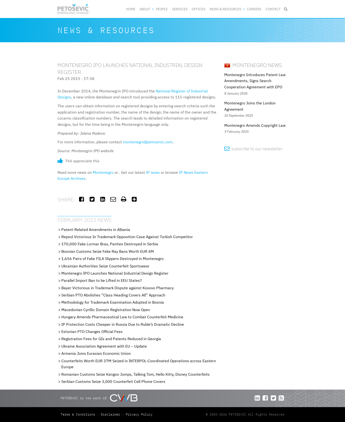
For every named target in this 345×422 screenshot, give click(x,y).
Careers (254, 9)
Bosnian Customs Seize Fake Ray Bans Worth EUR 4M (107, 251)
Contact (273, 9)
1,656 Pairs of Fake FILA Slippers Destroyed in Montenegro (112, 258)
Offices (198, 9)
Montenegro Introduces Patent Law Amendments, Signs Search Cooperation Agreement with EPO (255, 80)
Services (180, 9)
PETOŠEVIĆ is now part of (99, 398)
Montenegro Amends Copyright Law (255, 125)
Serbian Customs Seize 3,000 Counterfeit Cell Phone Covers (113, 381)
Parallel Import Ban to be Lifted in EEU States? (101, 280)
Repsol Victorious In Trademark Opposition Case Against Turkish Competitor (127, 236)
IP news (153, 172)
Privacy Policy (139, 414)
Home (130, 9)
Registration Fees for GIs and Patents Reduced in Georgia (111, 338)
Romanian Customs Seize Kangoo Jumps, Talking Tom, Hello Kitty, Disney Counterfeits (135, 374)
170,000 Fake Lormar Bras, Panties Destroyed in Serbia (109, 243)
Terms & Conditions (79, 414)
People (162, 9)
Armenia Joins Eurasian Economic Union (96, 353)
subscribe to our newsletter (253, 148)
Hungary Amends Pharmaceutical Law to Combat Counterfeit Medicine (122, 316)
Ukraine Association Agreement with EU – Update (104, 346)
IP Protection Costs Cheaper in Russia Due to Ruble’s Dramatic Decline (122, 324)
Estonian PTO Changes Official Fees (92, 331)
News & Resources (225, 9)
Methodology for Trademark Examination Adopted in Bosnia (112, 302)
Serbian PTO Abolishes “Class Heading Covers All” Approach (113, 295)
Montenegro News (253, 64)
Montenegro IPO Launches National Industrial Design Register (114, 273)
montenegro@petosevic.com (147, 141)
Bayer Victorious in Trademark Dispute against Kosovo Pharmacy (117, 287)
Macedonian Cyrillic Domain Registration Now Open (105, 309)
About (144, 9)
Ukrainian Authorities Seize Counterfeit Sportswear (105, 266)
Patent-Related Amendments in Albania (95, 229)
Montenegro (103, 172)
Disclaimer (110, 414)
